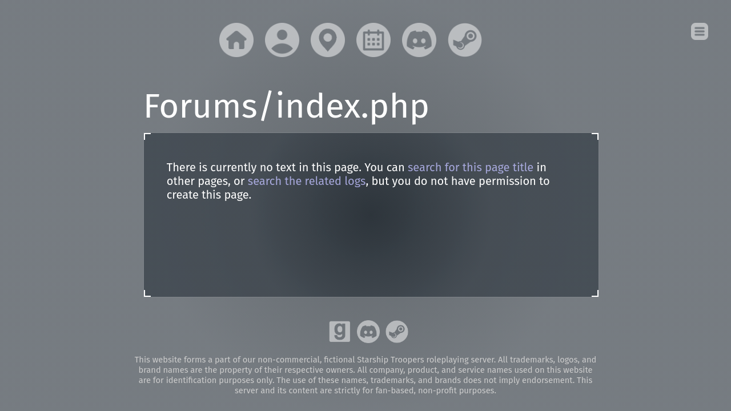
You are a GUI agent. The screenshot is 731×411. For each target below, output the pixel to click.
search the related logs (307, 181)
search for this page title (470, 167)
